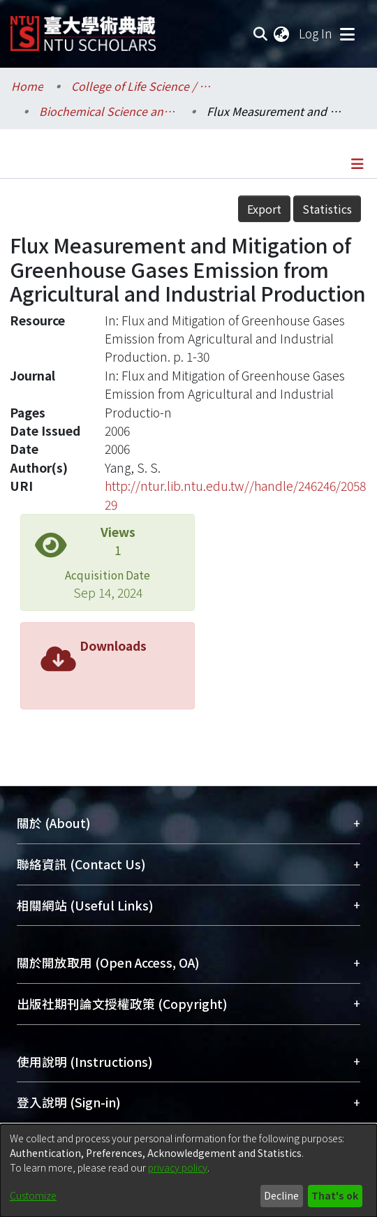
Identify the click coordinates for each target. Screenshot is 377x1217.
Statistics (327, 208)
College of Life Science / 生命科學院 (141, 86)
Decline (281, 1195)
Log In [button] (316, 33)
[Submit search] (260, 33)
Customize (33, 1195)
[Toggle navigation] (347, 33)
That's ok (334, 1195)
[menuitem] (282, 33)
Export (264, 208)
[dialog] (188, 1170)
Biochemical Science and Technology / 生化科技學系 (109, 111)
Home (27, 86)
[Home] (83, 28)
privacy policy (177, 1167)
